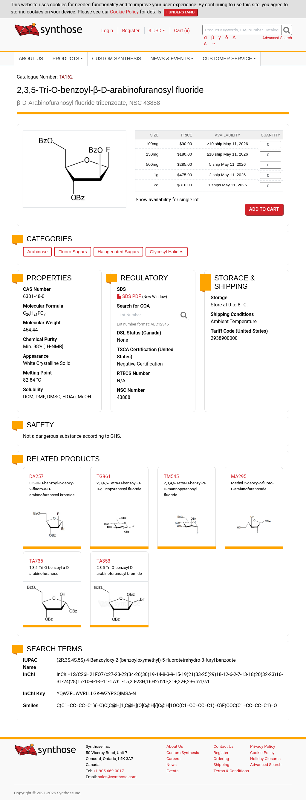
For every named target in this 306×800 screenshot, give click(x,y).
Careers (173, 758)
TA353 (103, 561)
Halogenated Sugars (118, 251)
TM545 (171, 476)
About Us (31, 58)
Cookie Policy (124, 12)
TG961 (104, 476)
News (171, 764)
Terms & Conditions (231, 770)
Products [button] (66, 58)
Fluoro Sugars (72, 251)
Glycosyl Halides (166, 251)
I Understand (180, 12)
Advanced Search (277, 38)
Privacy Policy (262, 746)
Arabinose (37, 251)
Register (131, 30)
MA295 (239, 476)
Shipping (222, 764)
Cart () (182, 30)
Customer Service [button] (227, 58)
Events (172, 770)
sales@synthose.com (117, 776)
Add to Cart (264, 209)
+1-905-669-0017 (108, 770)
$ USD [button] (155, 30)
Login (107, 30)
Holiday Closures (265, 758)
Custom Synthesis (116, 58)
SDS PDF (129, 296)
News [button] (170, 58)
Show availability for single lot (167, 199)
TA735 (36, 561)
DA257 (36, 476)
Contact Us (224, 746)
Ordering (221, 758)
